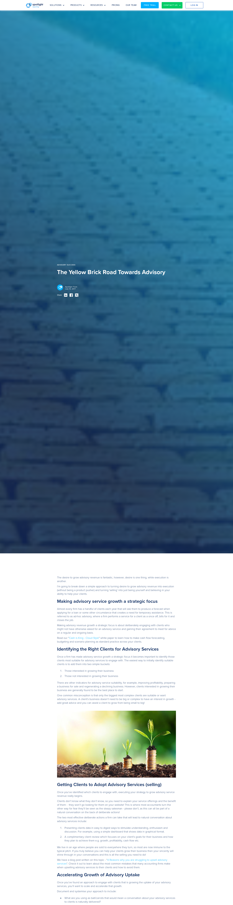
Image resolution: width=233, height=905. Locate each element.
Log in (194, 5)
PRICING (116, 5)
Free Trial (150, 5)
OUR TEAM (131, 5)
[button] (57, 5)
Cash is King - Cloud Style (84, 638)
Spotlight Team (71, 287)
